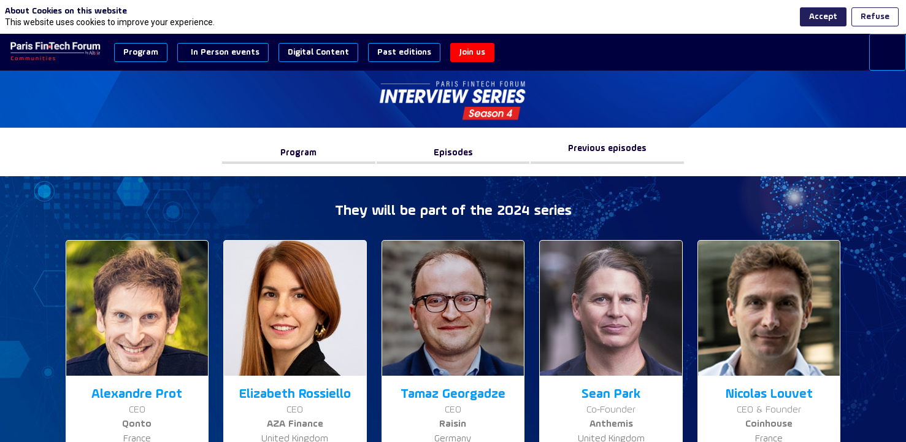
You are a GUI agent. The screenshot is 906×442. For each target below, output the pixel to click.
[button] (140, 52)
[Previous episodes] (607, 153)
